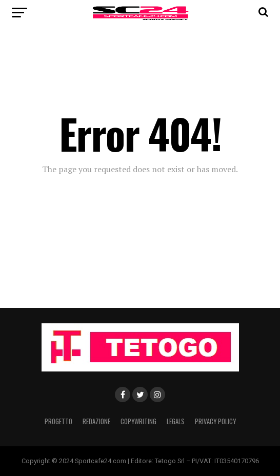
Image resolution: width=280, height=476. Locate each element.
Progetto (58, 421)
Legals (176, 421)
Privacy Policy (215, 421)
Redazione (96, 421)
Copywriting (138, 421)
